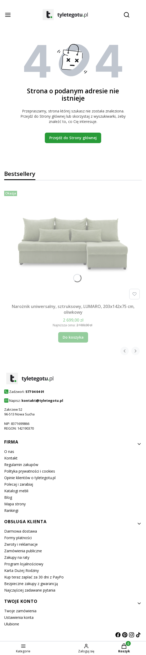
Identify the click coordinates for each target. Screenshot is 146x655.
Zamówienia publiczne (23, 550)
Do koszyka (73, 337)
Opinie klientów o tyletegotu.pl (30, 477)
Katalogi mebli (16, 490)
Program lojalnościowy (23, 563)
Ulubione (11, 623)
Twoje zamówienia (20, 610)
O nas (9, 451)
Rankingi (11, 510)
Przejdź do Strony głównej (73, 137)
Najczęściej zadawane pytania (29, 590)
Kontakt (11, 458)
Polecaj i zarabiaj (18, 484)
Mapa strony (15, 503)
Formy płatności (18, 537)
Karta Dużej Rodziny (21, 570)
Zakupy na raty (16, 557)
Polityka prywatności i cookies (29, 471)
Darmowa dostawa (20, 531)
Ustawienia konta (19, 617)
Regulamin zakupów (21, 464)
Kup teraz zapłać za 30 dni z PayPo (34, 577)
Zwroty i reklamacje (21, 544)
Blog (8, 497)
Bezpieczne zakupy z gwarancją (31, 583)
